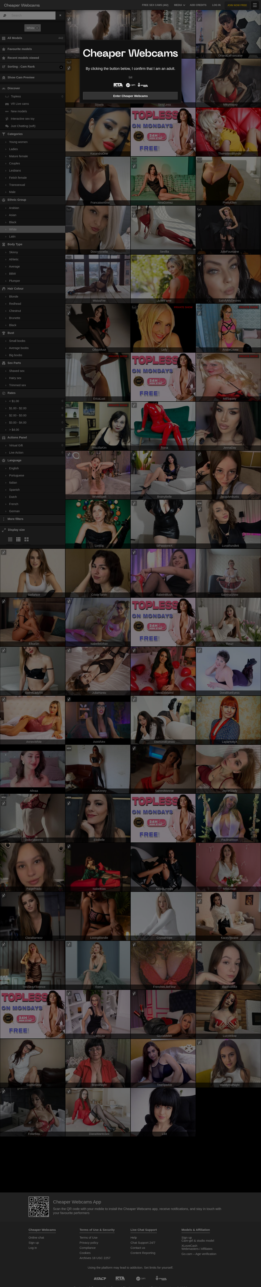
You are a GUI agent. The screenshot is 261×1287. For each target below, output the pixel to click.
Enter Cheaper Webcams (130, 96)
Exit (130, 77)
